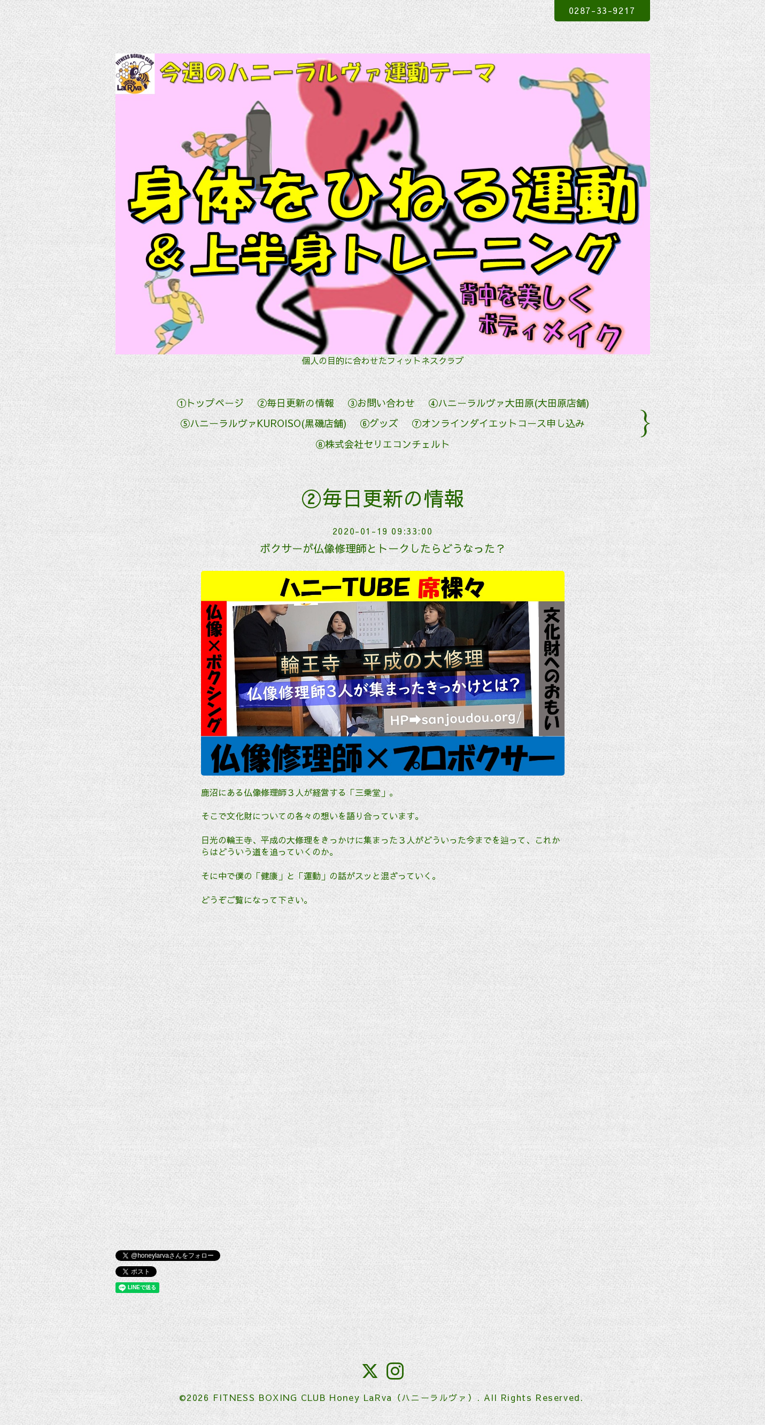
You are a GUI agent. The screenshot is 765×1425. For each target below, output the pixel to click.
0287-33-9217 (602, 10)
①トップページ (210, 402)
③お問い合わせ (381, 402)
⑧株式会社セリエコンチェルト (382, 444)
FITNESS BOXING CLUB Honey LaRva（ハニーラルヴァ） (345, 1397)
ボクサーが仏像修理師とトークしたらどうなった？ (383, 548)
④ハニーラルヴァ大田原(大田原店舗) (508, 402)
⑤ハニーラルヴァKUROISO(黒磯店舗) (263, 423)
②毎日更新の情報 (295, 402)
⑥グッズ (379, 423)
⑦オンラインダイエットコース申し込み (498, 423)
